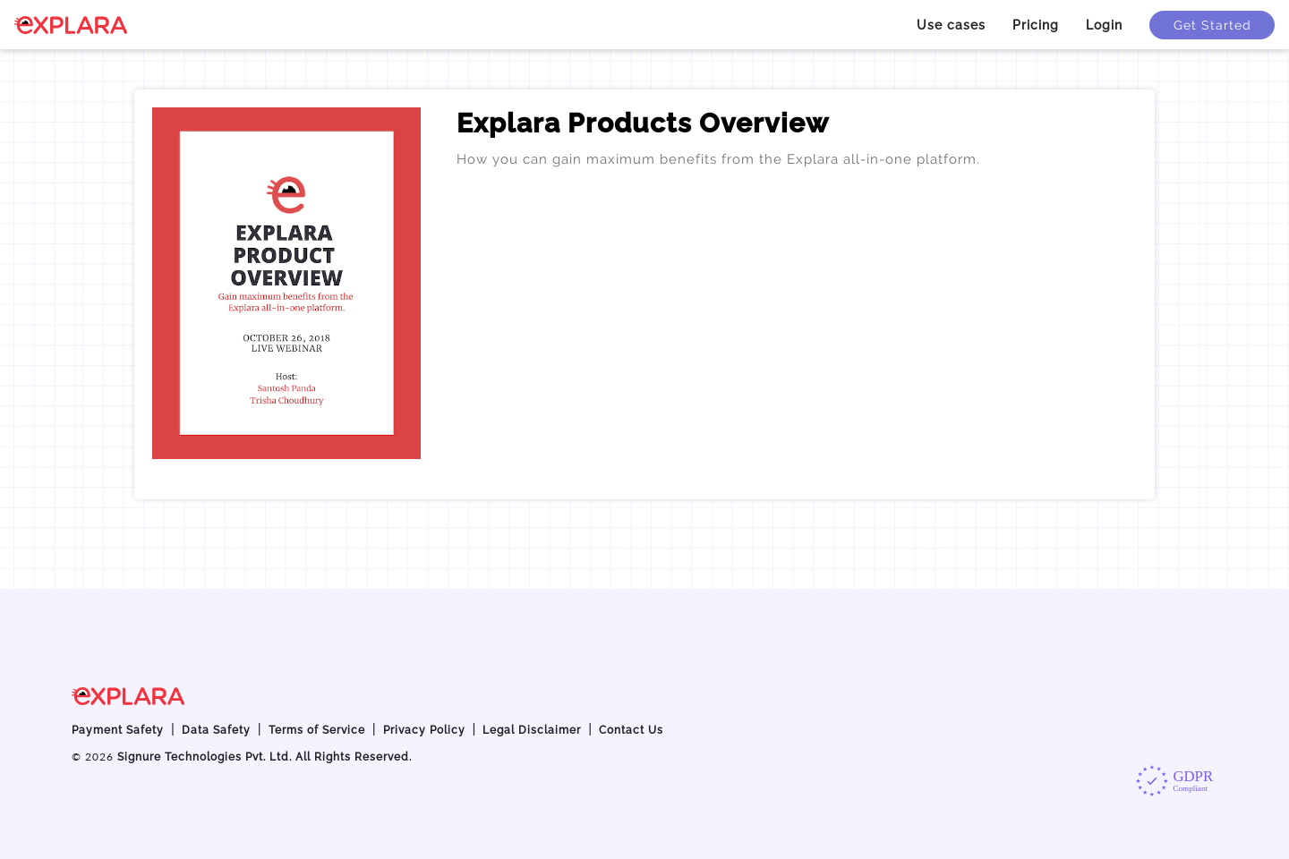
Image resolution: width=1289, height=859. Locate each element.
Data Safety (216, 730)
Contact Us (631, 730)
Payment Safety (118, 730)
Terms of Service (317, 730)
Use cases (951, 25)
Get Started (1212, 25)
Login (1104, 25)
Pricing (1035, 25)
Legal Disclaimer (531, 730)
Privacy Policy (424, 730)
